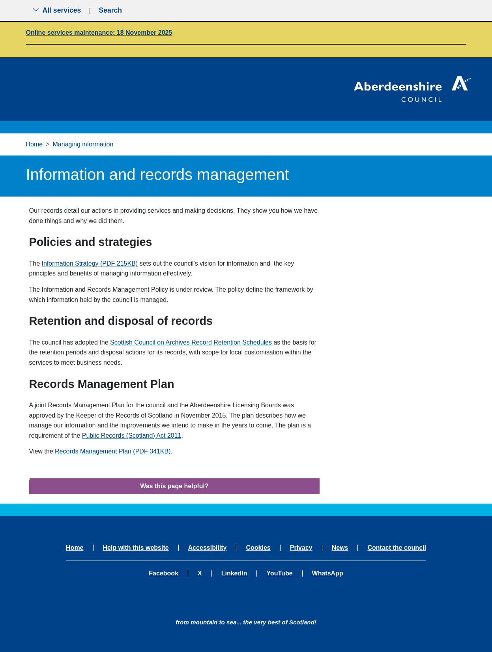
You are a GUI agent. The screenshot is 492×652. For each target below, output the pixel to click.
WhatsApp (327, 573)
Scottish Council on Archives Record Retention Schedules (191, 342)
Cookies (258, 548)
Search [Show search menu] (110, 10)
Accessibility (207, 548)
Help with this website (136, 548)
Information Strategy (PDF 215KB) (90, 263)
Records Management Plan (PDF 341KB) (112, 451)
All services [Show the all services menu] (56, 10)
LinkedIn (234, 573)
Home (34, 144)
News (340, 548)
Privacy (301, 548)
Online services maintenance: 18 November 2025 (99, 32)
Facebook (163, 573)
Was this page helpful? (174, 486)
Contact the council (396, 548)
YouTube (279, 573)
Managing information (83, 144)
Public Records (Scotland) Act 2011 (131, 435)
